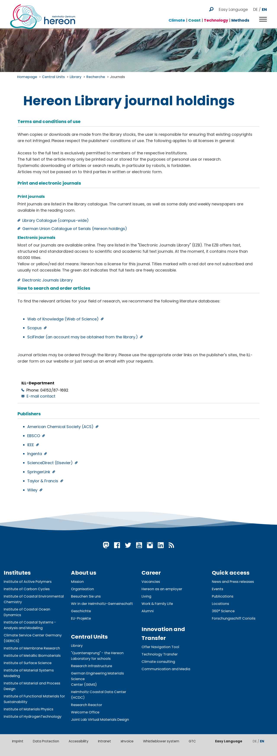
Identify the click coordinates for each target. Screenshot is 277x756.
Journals (117, 76)
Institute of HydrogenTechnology (32, 716)
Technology (216, 20)
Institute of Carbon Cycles (27, 589)
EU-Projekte (81, 618)
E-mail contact (41, 396)
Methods (240, 20)
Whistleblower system (161, 741)
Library (75, 76)
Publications (222, 596)
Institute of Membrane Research (32, 648)
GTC (192, 741)
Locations (220, 603)
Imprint (17, 741)
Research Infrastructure (91, 665)
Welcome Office (85, 712)
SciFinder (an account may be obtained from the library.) (83, 337)
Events (217, 589)
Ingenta (35, 453)
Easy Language (233, 9)
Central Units (53, 76)
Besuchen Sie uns (86, 596)
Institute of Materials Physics (28, 709)
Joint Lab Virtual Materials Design (100, 719)
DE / (260, 9)
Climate (177, 20)
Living (146, 596)
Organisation (82, 589)
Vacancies (151, 581)
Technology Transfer (160, 654)
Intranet (104, 741)
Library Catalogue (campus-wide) (55, 220)
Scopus (35, 328)
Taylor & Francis (43, 481)
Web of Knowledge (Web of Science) (63, 319)
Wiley (33, 490)
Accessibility (79, 741)
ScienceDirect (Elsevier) (50, 462)
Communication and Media (166, 668)
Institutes (17, 573)
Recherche (95, 76)
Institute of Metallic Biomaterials (32, 655)
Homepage (27, 76)
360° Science (223, 611)
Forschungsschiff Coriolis (233, 618)
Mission (77, 581)
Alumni (148, 611)
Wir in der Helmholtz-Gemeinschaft (102, 603)
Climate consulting (158, 661)
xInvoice (127, 741)
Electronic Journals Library (47, 280)
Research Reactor (86, 704)
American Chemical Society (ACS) (61, 426)
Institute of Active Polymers (28, 581)
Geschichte (81, 611)
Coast (194, 20)
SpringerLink (39, 472)
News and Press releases (233, 581)
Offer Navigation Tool (160, 646)
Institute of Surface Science (28, 662)
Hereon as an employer (162, 589)
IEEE (31, 445)
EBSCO (34, 435)
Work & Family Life (157, 603)
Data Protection (46, 741)
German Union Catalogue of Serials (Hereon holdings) (74, 228)
